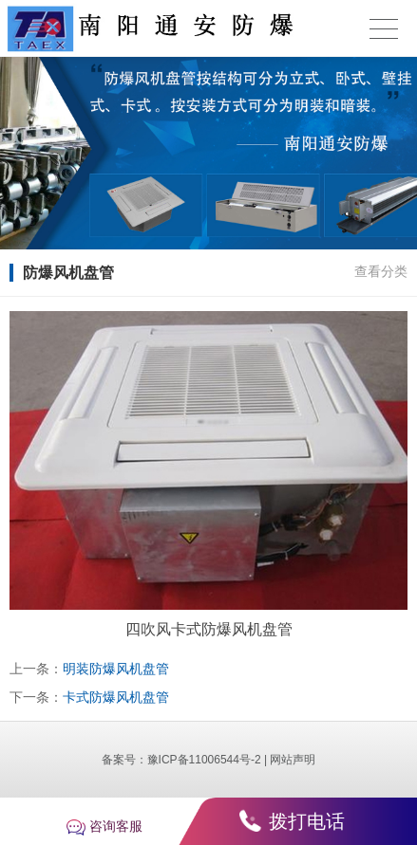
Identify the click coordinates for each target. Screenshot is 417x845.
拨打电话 (307, 821)
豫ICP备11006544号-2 (204, 759)
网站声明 (292, 759)
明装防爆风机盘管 (116, 668)
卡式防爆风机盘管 (116, 697)
